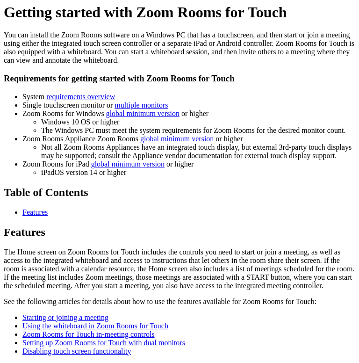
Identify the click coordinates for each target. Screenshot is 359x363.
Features (35, 212)
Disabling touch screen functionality (76, 351)
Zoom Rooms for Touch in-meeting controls (88, 334)
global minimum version (143, 113)
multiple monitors (141, 105)
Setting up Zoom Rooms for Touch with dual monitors (103, 343)
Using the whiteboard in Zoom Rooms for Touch (95, 326)
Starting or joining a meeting (65, 317)
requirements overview (80, 97)
